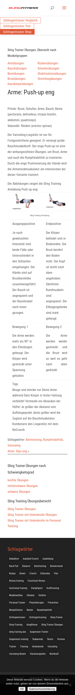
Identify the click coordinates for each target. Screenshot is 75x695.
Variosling (14, 445)
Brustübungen (16, 79)
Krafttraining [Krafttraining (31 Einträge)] (53, 588)
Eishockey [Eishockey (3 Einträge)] (45, 573)
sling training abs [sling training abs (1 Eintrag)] (17, 631)
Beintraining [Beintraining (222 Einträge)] (40, 566)
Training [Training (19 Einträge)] (24, 646)
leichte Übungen (18, 480)
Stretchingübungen (50, 79)
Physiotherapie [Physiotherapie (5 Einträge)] (36, 602)
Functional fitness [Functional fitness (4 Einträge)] (36, 580)
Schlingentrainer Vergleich (20, 20)
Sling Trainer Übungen (22, 509)
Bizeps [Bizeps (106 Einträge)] (12, 573)
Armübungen (16, 63)
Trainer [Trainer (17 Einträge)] (12, 646)
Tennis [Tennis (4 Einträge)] (50, 639)
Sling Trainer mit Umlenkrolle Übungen (32, 515)
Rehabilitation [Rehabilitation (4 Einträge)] (16, 610)
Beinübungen (16, 73)
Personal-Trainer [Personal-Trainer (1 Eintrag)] (17, 602)
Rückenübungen (48, 63)
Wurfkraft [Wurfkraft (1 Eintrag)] (54, 653)
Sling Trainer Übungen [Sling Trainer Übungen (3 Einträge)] (52, 624)
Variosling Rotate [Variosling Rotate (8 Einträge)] (17, 653)
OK (22, 688)
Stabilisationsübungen (52, 73)
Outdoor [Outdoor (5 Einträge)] (42, 595)
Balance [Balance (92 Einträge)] (26, 566)
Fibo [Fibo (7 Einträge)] (56, 573)
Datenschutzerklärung (42, 688)
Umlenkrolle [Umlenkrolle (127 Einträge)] (38, 646)
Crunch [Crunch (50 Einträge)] (32, 573)
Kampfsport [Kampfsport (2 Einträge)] (37, 588)
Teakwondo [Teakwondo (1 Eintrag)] (37, 639)
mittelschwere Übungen (23, 486)
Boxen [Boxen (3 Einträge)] (22, 573)
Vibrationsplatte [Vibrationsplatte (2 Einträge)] (38, 653)
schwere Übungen (19, 492)
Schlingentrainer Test (17, 26)
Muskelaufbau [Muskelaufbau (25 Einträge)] (16, 595)
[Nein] (70, 685)
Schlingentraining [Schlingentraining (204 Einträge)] (37, 617)
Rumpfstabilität (53, 440)
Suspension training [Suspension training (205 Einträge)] (18, 639)
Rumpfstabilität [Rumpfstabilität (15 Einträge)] (44, 610)
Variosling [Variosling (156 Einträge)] (52, 646)
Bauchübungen (17, 68)
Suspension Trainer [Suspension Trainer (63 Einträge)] (39, 631)
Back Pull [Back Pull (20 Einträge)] (13, 566)
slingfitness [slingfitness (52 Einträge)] (31, 624)
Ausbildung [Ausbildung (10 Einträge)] (48, 558)
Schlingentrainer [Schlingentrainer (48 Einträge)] (17, 617)
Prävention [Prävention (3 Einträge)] (53, 602)
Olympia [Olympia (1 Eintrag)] (30, 595)
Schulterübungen (48, 68)
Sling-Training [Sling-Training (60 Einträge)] (15, 624)
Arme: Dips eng (17, 451)
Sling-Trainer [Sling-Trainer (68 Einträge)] (56, 617)
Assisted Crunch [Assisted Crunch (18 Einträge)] (31, 558)
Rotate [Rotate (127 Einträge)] (30, 610)
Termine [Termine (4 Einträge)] (61, 639)
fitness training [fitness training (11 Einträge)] (16, 580)
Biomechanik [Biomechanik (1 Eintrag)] (56, 566)
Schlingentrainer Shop (17, 32)
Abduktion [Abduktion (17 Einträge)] (14, 558)
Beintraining (34, 440)
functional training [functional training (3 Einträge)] (18, 588)
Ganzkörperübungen (20, 84)
